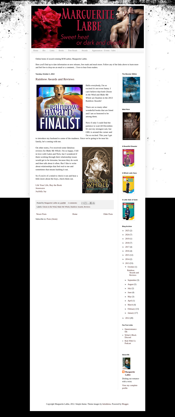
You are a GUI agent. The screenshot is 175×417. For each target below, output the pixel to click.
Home (35, 50)
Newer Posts (41, 214)
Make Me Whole (63, 207)
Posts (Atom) (52, 219)
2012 (127, 318)
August (131, 284)
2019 (127, 239)
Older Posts (108, 214)
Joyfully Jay (41, 191)
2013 (127, 263)
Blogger (125, 404)
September (132, 280)
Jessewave (40, 188)
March (130, 305)
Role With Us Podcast (130, 342)
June (130, 292)
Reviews (87, 207)
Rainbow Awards (77, 207)
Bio (44, 50)
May (130, 297)
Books (61, 50)
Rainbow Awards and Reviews (55, 79)
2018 (127, 243)
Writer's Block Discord (130, 336)
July (130, 288)
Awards (85, 50)
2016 (127, 251)
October (131, 267)
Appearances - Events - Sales (104, 50)
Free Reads (72, 50)
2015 (127, 255)
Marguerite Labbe (130, 373)
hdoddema (106, 404)
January (131, 313)
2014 (127, 259)
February (131, 309)
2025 (127, 231)
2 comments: (73, 203)
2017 (127, 247)
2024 (127, 235)
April (130, 301)
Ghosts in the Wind (50, 207)
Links (52, 50)
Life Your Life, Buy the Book (49, 185)
